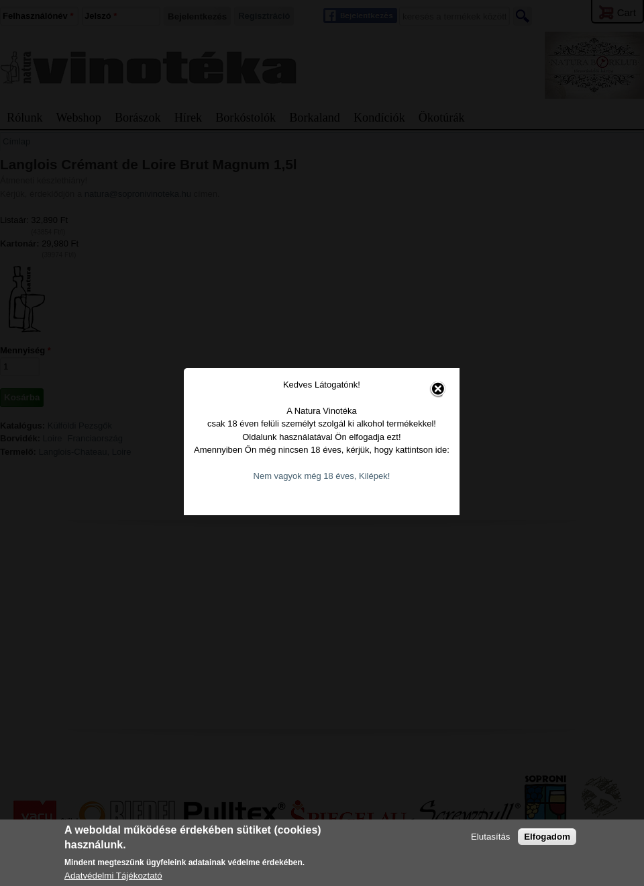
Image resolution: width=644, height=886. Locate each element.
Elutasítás (491, 837)
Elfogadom (547, 837)
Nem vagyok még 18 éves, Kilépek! (319, 467)
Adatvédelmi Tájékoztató (113, 876)
